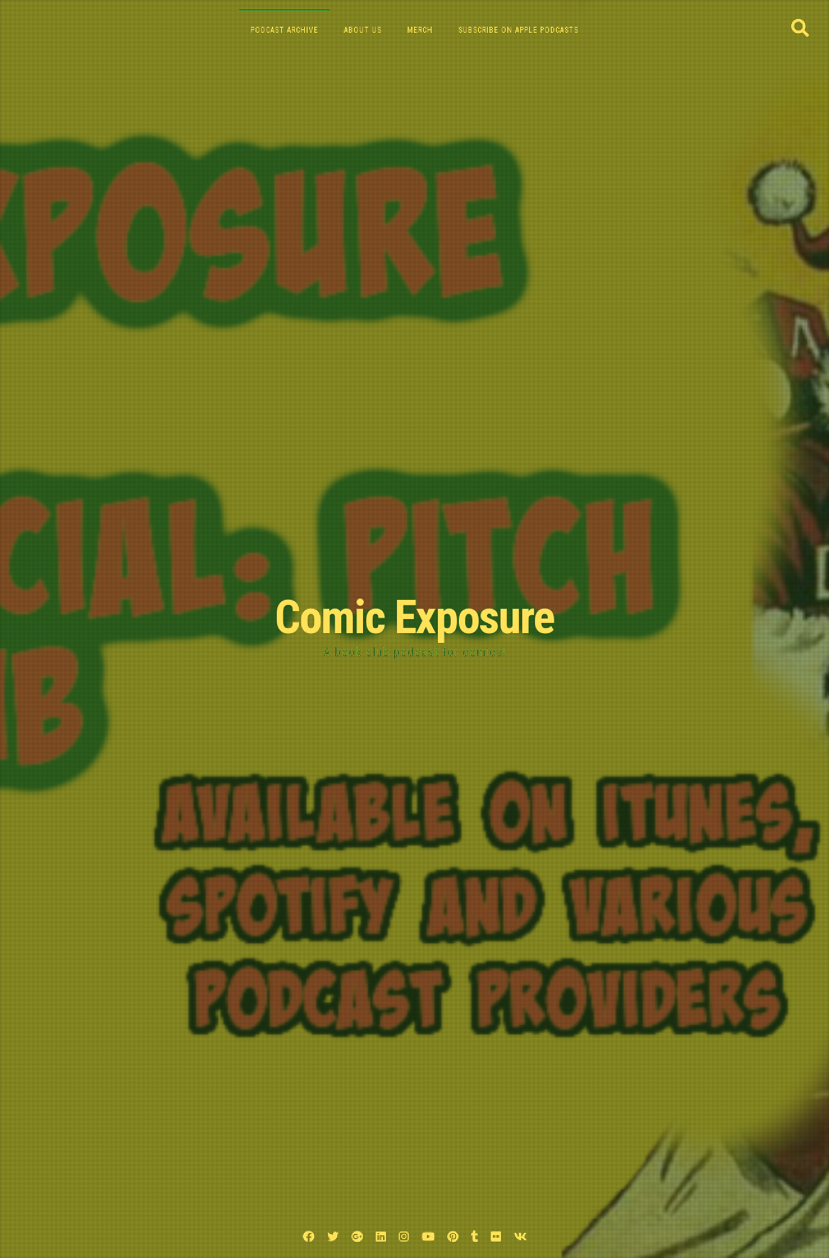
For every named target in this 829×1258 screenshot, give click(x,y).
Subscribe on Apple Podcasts (518, 30)
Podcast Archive (284, 30)
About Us (363, 30)
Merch (420, 30)
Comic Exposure (414, 617)
